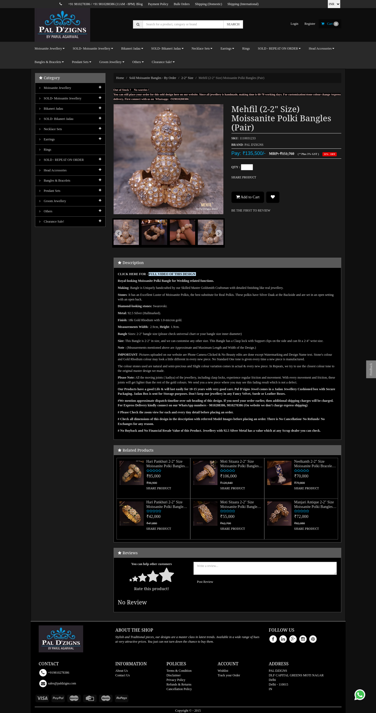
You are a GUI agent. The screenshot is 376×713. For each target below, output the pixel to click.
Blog (139, 4)
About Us (121, 671)
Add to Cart (248, 197)
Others (45, 211)
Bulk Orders (182, 4)
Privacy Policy (176, 680)
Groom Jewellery (52, 201)
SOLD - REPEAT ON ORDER (61, 160)
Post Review (205, 582)
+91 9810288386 (104, 4)
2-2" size (187, 78)
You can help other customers (151, 564)
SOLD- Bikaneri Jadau (56, 119)
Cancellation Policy (179, 689)
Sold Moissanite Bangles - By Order (152, 78)
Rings (246, 48)
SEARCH (233, 24)
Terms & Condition (179, 671)
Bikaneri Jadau (51, 108)
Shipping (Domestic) (208, 4)
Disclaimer (174, 675)
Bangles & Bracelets (55, 180)
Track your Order (229, 675)
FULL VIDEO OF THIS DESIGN (172, 274)
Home (120, 78)
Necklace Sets (50, 129)
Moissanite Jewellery (55, 88)
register (309, 24)
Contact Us (122, 675)
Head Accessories (53, 170)
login (294, 24)
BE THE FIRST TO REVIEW (250, 210)
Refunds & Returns (179, 684)
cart (330, 24)
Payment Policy (158, 4)
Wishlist (223, 671)
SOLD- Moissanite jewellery (60, 98)
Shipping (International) (243, 4)
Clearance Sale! (51, 221)
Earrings (47, 139)
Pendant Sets (50, 191)
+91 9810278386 (79, 4)
